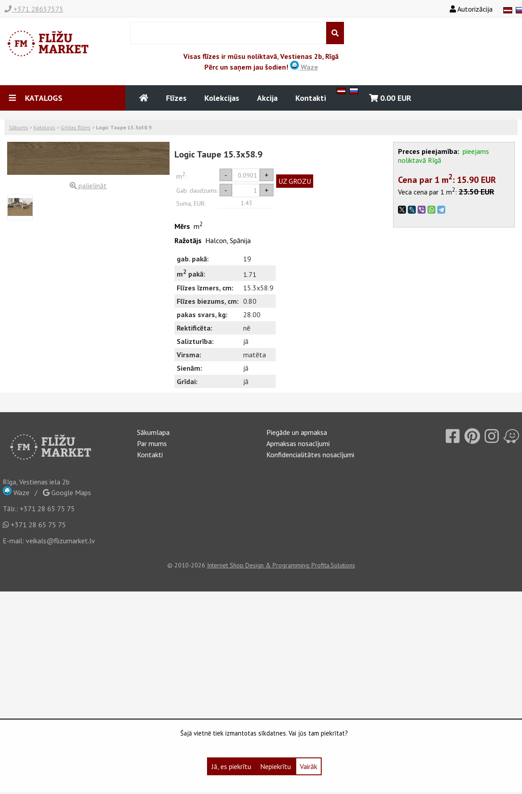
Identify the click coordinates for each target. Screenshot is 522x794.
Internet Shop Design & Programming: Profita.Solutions (281, 565)
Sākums (18, 127)
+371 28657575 (33, 8)
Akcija (267, 98)
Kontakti (310, 98)
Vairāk (308, 766)
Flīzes (176, 98)
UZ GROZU (294, 181)
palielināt (88, 185)
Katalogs (44, 127)
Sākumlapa (153, 432)
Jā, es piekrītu (231, 766)
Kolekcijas (221, 98)
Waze (304, 66)
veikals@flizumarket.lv (60, 540)
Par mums (152, 443)
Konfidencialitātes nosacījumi (310, 454)
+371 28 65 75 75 (47, 508)
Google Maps (67, 492)
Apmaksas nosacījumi (298, 443)
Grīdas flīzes (76, 127)
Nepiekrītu (275, 766)
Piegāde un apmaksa (296, 432)
